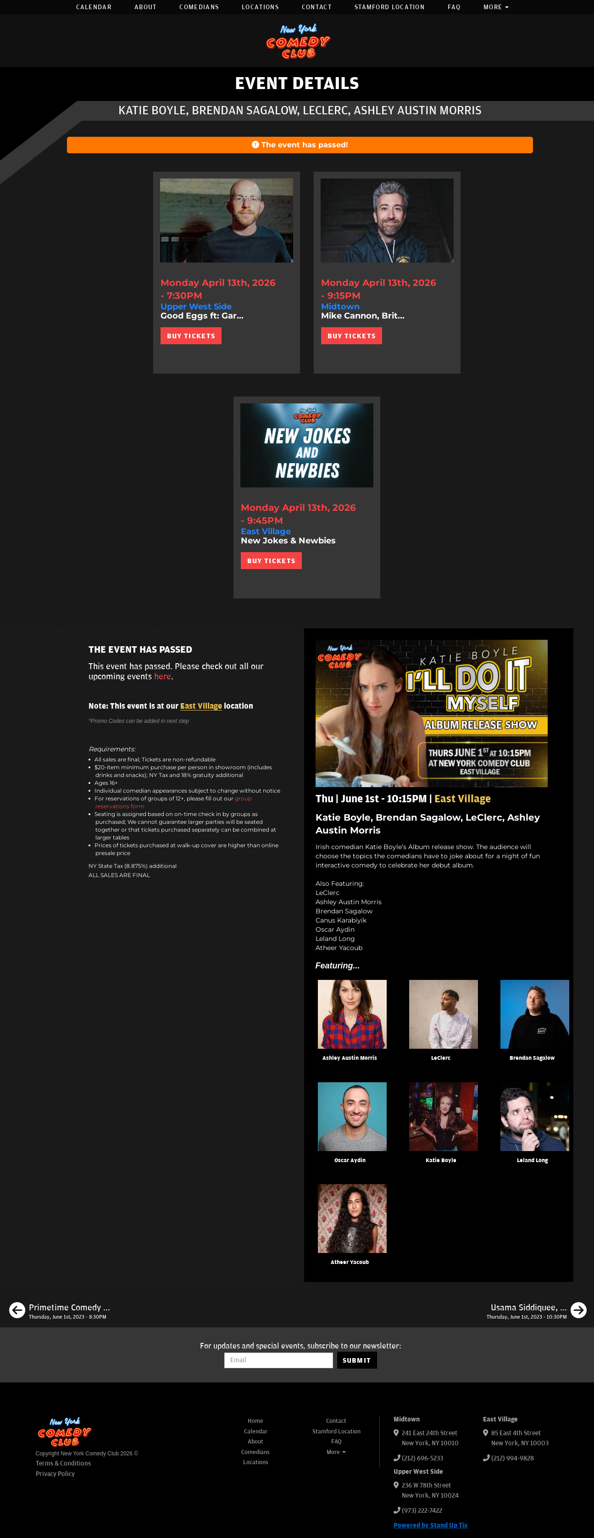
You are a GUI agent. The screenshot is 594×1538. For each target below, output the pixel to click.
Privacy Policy (55, 1474)
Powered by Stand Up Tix (431, 1525)
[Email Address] (278, 1360)
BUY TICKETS (191, 336)
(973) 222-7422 (422, 1511)
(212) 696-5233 (422, 1458)
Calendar (93, 7)
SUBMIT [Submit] (357, 1360)
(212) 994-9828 (512, 1458)
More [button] (496, 7)
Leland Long (532, 1160)
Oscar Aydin (350, 1160)
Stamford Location (390, 7)
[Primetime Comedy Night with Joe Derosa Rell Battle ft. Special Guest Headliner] (59, 1311)
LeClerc (440, 1058)
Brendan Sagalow (532, 1058)
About (145, 7)
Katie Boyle (441, 1160)
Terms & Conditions (63, 1463)
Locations (260, 7)
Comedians (199, 7)
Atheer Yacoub (350, 1262)
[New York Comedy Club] (297, 41)
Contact (317, 7)
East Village (201, 706)
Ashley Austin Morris (349, 1058)
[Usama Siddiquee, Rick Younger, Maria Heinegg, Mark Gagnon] (537, 1311)
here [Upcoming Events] (162, 676)
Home (255, 1421)
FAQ (454, 7)
